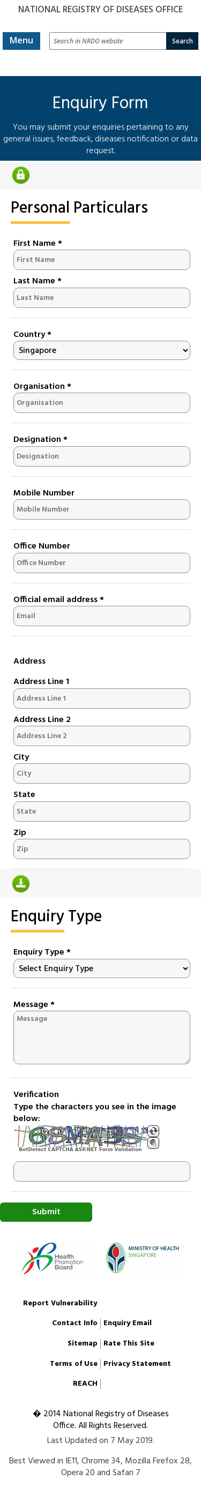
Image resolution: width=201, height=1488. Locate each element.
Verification (36, 1095)
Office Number (41, 546)
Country (32, 335)
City (21, 757)
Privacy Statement (137, 1364)
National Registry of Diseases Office (100, 10)
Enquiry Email (127, 1323)
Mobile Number (44, 493)
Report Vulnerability (60, 1303)
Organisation (42, 387)
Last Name (37, 281)
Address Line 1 (41, 682)
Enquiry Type (42, 952)
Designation (40, 440)
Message (34, 1005)
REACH (85, 1384)
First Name (37, 244)
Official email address (58, 600)
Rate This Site (128, 1343)
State (24, 795)
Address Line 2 (42, 720)
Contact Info (75, 1323)
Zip (19, 833)
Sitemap (83, 1343)
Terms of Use (74, 1364)
